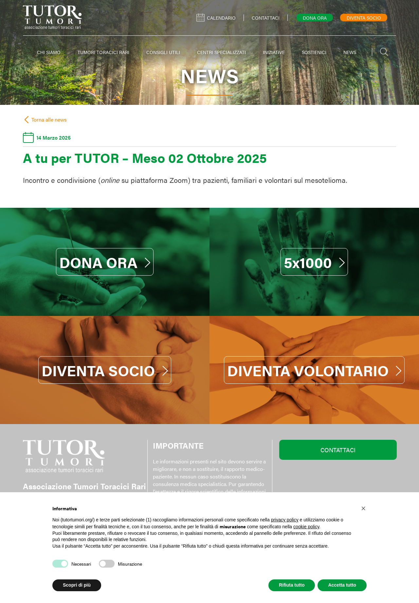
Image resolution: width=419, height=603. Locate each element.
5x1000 (314, 261)
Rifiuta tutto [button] (292, 585)
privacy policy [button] (285, 519)
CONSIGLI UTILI (163, 52)
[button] (363, 508)
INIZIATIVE (274, 52)
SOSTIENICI (314, 52)
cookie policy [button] (306, 526)
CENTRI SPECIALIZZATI (221, 52)
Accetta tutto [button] (342, 585)
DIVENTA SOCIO (105, 370)
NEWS (349, 52)
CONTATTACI (337, 450)
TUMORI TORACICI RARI (103, 52)
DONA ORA (105, 261)
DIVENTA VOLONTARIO (314, 370)
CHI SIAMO (49, 52)
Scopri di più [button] (77, 585)
